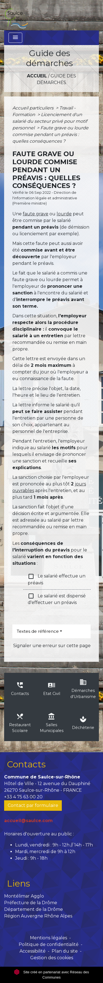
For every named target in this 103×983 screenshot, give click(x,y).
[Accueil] (16, 15)
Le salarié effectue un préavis (56, 579)
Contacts (26, 764)
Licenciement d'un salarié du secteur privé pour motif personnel (49, 121)
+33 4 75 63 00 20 (23, 796)
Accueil (37, 76)
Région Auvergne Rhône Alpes (38, 916)
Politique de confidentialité (49, 944)
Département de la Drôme (33, 909)
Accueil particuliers (33, 108)
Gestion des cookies (51, 957)
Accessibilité (33, 951)
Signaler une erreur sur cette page (52, 645)
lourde (64, 213)
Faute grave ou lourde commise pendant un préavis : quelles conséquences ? (50, 134)
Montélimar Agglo (24, 896)
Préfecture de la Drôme (30, 902)
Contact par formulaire (33, 805)
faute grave (35, 213)
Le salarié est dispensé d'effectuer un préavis (57, 599)
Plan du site (65, 951)
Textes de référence (38, 631)
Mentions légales (48, 937)
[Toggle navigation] (15, 38)
